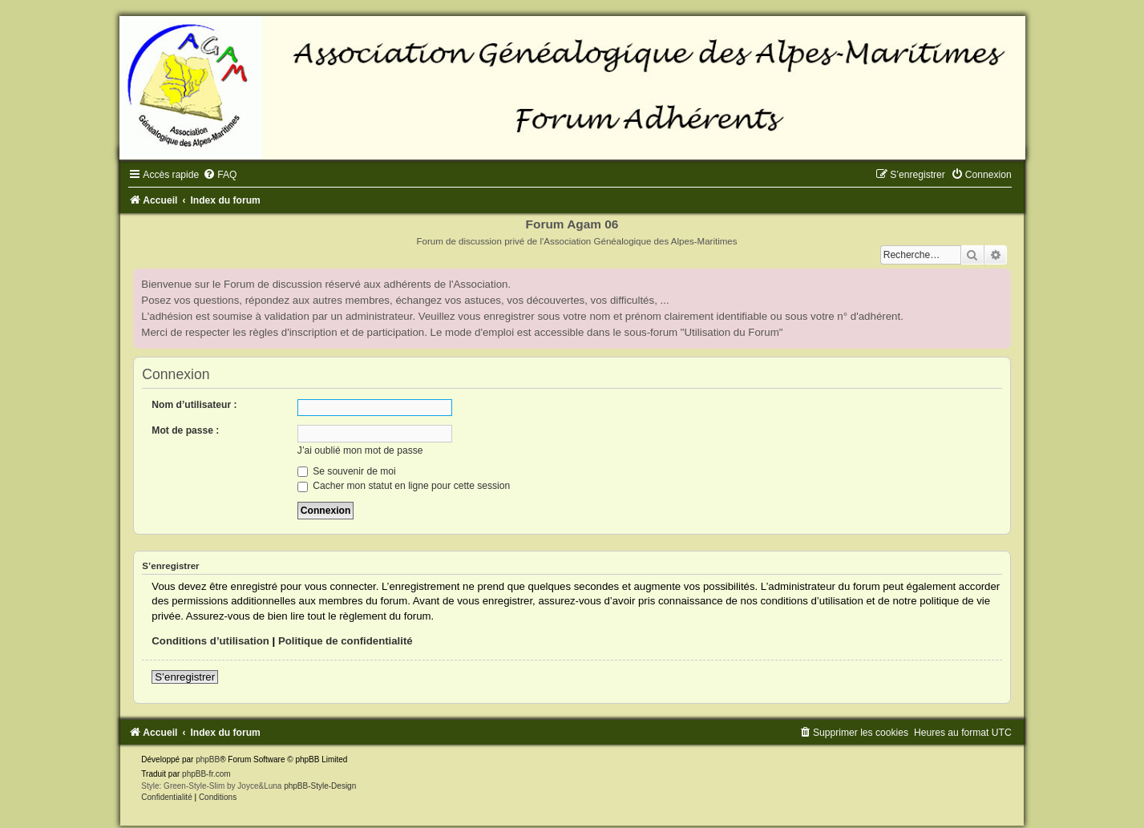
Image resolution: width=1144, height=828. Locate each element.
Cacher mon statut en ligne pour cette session (403, 485)
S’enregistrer (185, 677)
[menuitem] (219, 174)
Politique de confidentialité (345, 641)
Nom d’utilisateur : (194, 404)
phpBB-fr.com (206, 773)
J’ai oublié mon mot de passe (360, 450)
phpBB (208, 759)
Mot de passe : (185, 430)
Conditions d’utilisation (210, 641)
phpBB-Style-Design (320, 786)
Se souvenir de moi (346, 471)
